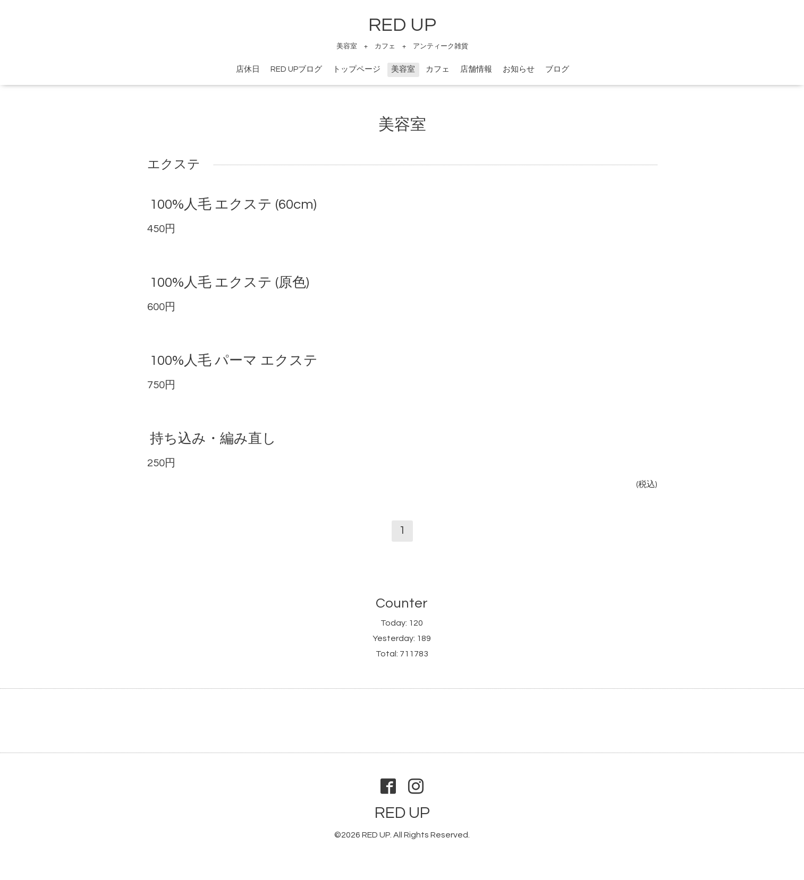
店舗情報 (476, 69)
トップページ (356, 69)
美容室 (403, 69)
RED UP (402, 25)
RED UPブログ (296, 69)
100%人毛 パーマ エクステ (234, 361)
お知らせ (519, 69)
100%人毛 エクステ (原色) (229, 282)
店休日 (248, 69)
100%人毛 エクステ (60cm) (233, 204)
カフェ (438, 69)
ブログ (557, 69)
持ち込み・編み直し (213, 439)
